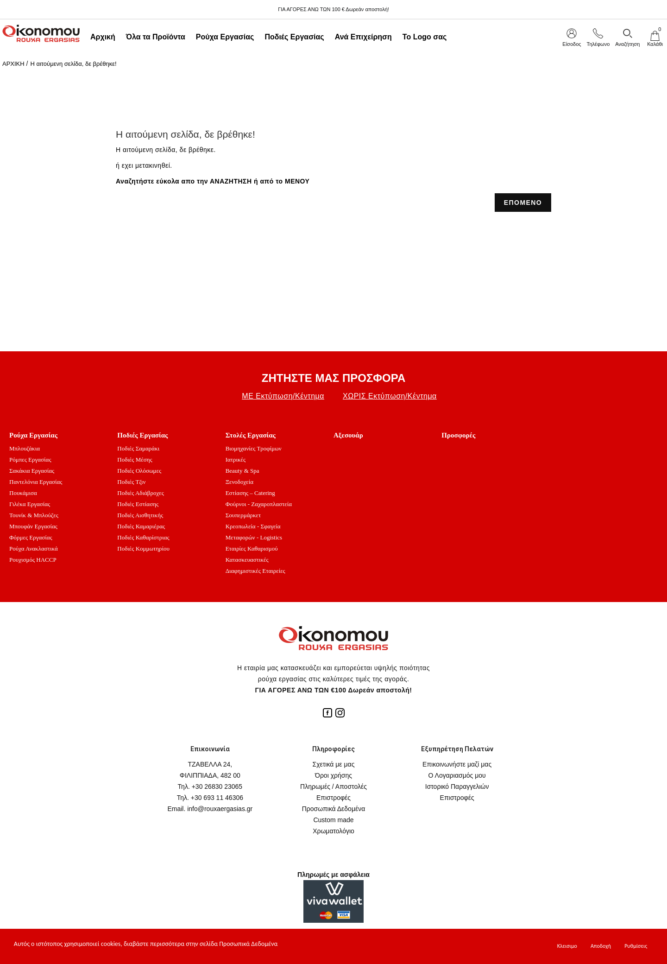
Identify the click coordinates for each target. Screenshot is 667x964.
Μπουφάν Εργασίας (33, 526)
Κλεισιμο (567, 946)
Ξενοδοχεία (239, 481)
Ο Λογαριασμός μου (457, 775)
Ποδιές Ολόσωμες (139, 470)
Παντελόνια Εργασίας (35, 481)
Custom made (333, 820)
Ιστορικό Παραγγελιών (457, 786)
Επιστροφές (333, 797)
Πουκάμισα (23, 492)
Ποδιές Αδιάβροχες (140, 492)
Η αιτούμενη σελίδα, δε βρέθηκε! (73, 63)
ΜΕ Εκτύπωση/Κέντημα (283, 396)
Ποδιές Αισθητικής (140, 515)
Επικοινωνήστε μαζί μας (456, 764)
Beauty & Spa (242, 470)
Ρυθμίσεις (635, 946)
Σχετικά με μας (334, 764)
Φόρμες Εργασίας (30, 537)
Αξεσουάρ (348, 435)
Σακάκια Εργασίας (31, 470)
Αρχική (102, 37)
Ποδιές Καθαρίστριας (143, 537)
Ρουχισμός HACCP (33, 559)
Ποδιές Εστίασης (137, 504)
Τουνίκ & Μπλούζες (33, 515)
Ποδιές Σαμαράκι (138, 448)
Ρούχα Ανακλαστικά (33, 548)
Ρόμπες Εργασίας (30, 459)
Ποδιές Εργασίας (294, 37)
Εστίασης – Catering (250, 492)
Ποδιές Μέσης (134, 459)
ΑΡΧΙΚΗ (13, 63)
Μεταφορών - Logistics (254, 537)
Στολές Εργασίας (251, 435)
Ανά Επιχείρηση (363, 37)
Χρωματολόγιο (333, 831)
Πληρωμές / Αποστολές (333, 786)
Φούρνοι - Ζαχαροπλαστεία (259, 504)
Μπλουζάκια (24, 448)
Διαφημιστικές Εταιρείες (255, 570)
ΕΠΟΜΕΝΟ (523, 202)
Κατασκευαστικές (247, 559)
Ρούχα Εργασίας (225, 37)
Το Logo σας (425, 37)
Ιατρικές (236, 459)
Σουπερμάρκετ (243, 515)
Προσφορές (458, 435)
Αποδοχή (601, 946)
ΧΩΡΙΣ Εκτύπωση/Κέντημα (390, 396)
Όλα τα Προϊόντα (155, 37)
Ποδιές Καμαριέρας (141, 526)
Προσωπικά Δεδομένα (333, 808)
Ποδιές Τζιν (131, 481)
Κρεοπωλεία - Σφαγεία (253, 526)
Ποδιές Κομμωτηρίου (143, 548)
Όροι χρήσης (333, 775)
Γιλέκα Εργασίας (29, 504)
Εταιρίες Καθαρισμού (252, 548)
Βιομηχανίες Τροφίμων (254, 448)
